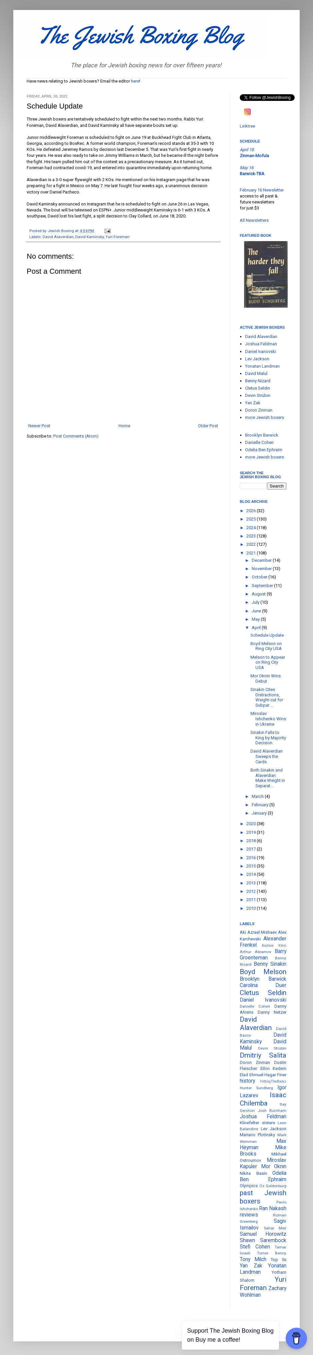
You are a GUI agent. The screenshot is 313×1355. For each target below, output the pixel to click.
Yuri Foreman (118, 236)
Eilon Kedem (273, 1068)
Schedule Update (267, 635)
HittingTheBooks (273, 1081)
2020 (251, 823)
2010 (251, 908)
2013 (251, 882)
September (263, 585)
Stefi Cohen (255, 1247)
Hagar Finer (275, 1074)
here (135, 81)
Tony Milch (253, 1259)
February (260, 804)
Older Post (208, 425)
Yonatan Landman (262, 366)
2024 (251, 527)
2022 (251, 544)
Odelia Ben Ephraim (263, 449)
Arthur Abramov (255, 951)
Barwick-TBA (252, 173)
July (256, 602)
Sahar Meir (275, 1228)
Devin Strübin (257, 395)
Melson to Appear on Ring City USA (267, 662)
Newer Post (39, 425)
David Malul (256, 373)
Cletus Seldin (257, 388)
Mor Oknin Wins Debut (265, 678)
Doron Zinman (258, 410)
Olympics (249, 1185)
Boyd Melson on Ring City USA (266, 646)
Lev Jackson (257, 358)
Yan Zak (252, 402)
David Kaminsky (89, 236)
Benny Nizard (257, 380)
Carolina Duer (263, 985)
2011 (251, 899)
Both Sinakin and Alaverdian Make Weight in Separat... (267, 778)
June (257, 610)
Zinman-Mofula (254, 155)
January (260, 813)
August (259, 593)
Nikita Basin (253, 1173)
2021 (251, 552)
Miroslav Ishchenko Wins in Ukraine (268, 718)
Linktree (247, 126)
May (256, 619)
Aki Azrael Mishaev (258, 932)
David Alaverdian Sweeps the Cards (266, 756)
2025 (251, 518)
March (258, 796)
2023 (251, 535)
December (262, 560)
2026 (251, 510)
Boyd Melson (263, 972)
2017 (251, 849)
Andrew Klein (274, 945)
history (247, 1081)
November (262, 568)
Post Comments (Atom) (76, 436)
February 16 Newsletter (262, 189)
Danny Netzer (272, 1012)
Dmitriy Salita (263, 1055)
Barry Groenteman (263, 954)
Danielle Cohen (259, 442)
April (257, 627)
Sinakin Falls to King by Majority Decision (268, 737)
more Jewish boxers (264, 417)
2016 (251, 857)
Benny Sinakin (270, 964)
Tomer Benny (271, 1253)
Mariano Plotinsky (257, 1134)
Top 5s (278, 1259)
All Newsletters (254, 220)
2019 (251, 832)
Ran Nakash (272, 1208)
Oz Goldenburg (273, 1186)
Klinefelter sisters (257, 1122)
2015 (251, 865)
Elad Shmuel (251, 1074)
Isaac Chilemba (263, 1099)
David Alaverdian (58, 236)
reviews (249, 1215)
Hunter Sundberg (256, 1088)
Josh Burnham (272, 1110)
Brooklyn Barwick (261, 435)
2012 (251, 891)
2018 (251, 840)
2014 (251, 874)
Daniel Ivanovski (260, 351)
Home (124, 425)
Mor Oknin (274, 1167)
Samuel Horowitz (263, 1234)
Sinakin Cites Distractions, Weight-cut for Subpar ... (266, 697)
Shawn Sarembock (263, 1240)
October (260, 576)
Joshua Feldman (261, 343)
